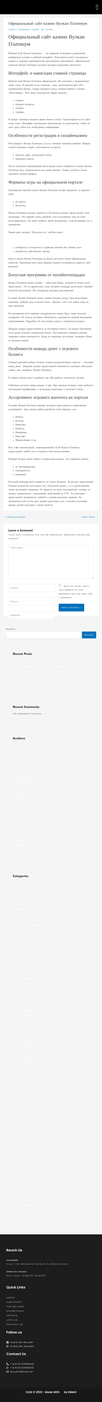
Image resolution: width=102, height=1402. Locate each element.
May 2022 (19, 750)
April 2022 (20, 756)
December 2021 (23, 777)
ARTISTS (11, 1315)
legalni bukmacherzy (26, 1105)
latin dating (20, 1094)
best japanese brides (26, 925)
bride (16, 962)
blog (36, 29)
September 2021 (23, 793)
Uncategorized (22, 1211)
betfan (17, 952)
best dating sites (24, 915)
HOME (10, 1297)
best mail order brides (27, 930)
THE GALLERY (15, 1306)
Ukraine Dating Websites (28, 1205)
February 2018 (23, 851)
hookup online (22, 1025)
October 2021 (22, 787)
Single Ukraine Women (27, 1195)
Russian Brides (23, 1179)
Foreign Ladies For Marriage (32, 1004)
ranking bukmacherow (27, 1168)
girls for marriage (25, 1015)
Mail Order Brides (25, 1115)
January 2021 (22, 835)
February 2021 (23, 830)
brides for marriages (27, 967)
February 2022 (23, 766)
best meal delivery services (30, 936)
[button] (97, 7)
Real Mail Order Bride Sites (31, 1174)
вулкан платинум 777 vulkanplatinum (30, 240)
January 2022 (22, 772)
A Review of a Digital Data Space (34, 682)
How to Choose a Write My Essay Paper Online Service (48, 666)
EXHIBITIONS (15, 1311)
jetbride (18, 1084)
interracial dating (25, 1068)
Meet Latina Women (25, 1152)
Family (16, 994)
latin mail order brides (28, 1100)
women (17, 1216)
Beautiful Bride (23, 909)
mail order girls (23, 1126)
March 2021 (21, 824)
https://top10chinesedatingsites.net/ (37, 1047)
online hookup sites (26, 1163)
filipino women (22, 999)
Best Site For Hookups (28, 946)
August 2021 (21, 798)
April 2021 (20, 819)
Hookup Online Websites (28, 1031)
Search (10, 629)
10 (14, 883)
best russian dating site (28, 941)
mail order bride (23, 1110)
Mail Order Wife (23, 1131)
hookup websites (23, 1036)
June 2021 (20, 809)
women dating (21, 1221)
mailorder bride (23, 1142)
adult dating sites (24, 888)
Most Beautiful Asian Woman (31, 1158)
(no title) (18, 676)
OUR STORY (14, 1302)
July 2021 (19, 803)
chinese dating (22, 978)
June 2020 (20, 846)
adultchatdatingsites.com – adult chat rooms (42, 893)
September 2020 (23, 840)
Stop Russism (21, 1200)
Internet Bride (22, 1057)
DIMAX (72, 1392)
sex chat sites (22, 1190)
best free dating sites (27, 920)
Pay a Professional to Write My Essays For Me (43, 671)
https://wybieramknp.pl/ (28, 1052)
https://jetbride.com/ (26, 1041)
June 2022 (20, 745)
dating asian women (25, 983)
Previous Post (15, 517)
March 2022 (21, 761)
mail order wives (23, 1137)
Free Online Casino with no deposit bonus (40, 661)
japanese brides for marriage (32, 1073)
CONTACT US (14, 1324)
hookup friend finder (27, 1020)
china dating (21, 973)
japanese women (23, 1078)
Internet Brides (23, 1063)
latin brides (20, 1089)
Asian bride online (25, 899)
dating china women (25, 989)
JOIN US (11, 1320)
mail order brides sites (28, 1121)
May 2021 (19, 814)
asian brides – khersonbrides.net (34, 904)
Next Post (90, 517)
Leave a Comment (19, 29)
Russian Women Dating (27, 1184)
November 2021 (23, 782)
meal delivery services (27, 1147)
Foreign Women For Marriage (32, 1010)
